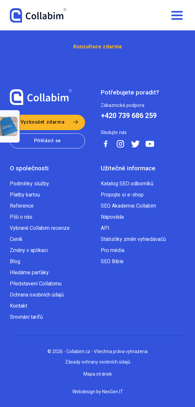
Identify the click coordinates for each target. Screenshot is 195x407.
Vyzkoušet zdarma (42, 122)
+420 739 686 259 (129, 116)
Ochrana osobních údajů (37, 295)
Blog (15, 261)
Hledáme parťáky (29, 272)
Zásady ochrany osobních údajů (97, 362)
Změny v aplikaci (29, 250)
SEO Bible (112, 261)
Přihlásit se (47, 141)
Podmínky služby (29, 183)
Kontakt (18, 306)
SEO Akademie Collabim (128, 206)
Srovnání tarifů (26, 317)
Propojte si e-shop (122, 195)
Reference (22, 206)
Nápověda (112, 217)
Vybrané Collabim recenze (40, 228)
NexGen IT (112, 391)
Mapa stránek (97, 374)
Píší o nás (21, 217)
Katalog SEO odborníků (127, 183)
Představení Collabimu (36, 283)
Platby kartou (25, 195)
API (105, 228)
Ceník (16, 239)
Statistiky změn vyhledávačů (133, 239)
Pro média (112, 250)
